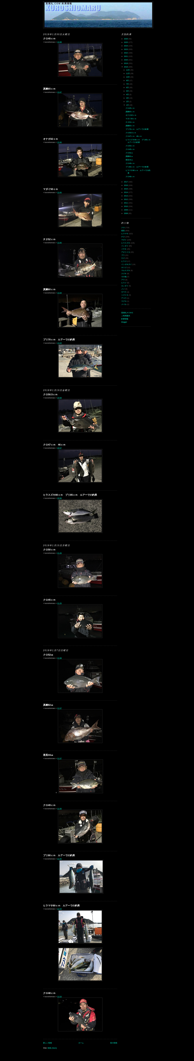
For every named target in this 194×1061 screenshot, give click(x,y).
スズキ (124, 274)
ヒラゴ (124, 261)
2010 (126, 206)
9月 (127, 80)
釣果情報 (124, 319)
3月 (127, 98)
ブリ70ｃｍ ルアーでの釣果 (59, 339)
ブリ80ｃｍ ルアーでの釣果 (59, 855)
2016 (126, 185)
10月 (128, 77)
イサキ (124, 249)
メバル (124, 304)
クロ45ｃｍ (49, 38)
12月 (128, 70)
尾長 (123, 231)
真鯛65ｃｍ (49, 88)
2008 (126, 213)
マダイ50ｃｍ (50, 189)
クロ (123, 228)
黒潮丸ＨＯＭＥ (127, 313)
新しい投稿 (47, 1043)
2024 (126, 46)
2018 (126, 67)
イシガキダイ (126, 264)
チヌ (123, 237)
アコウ (124, 298)
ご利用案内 (125, 316)
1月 (127, 105)
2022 (126, 53)
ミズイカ (124, 295)
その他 (124, 277)
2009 (126, 210)
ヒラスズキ (125, 243)
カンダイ (124, 286)
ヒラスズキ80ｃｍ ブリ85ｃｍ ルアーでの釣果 (70, 495)
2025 (126, 42)
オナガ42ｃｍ (50, 139)
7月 (127, 84)
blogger (124, 322)
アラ (123, 280)
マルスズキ (125, 270)
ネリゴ (124, 267)
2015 (126, 189)
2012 (126, 199)
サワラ (124, 292)
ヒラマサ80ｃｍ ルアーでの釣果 (61, 905)
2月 (127, 102)
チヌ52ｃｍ (49, 239)
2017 (126, 182)
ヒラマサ (124, 234)
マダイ (124, 240)
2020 (126, 60)
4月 (127, 94)
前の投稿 (113, 1043)
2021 (126, 56)
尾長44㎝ (48, 755)
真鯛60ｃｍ (49, 289)
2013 (126, 196)
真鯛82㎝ (48, 705)
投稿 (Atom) (52, 1048)
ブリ (123, 255)
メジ (123, 289)
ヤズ (123, 258)
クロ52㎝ (48, 654)
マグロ (124, 301)
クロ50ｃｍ (49, 549)
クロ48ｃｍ (49, 993)
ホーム (81, 1043)
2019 (126, 63)
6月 (127, 87)
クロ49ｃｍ (49, 805)
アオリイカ (125, 252)
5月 (127, 91)
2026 (126, 39)
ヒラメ (124, 283)
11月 (128, 73)
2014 (126, 192)
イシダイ (124, 246)
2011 (126, 203)
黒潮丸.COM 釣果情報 (59, 3)
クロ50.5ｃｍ (50, 394)
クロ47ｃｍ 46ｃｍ (54, 444)
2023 (126, 49)
